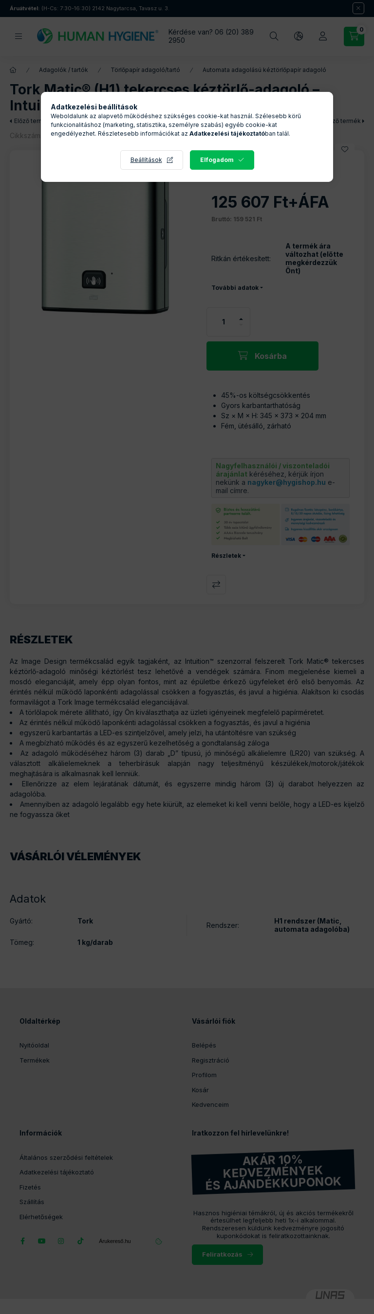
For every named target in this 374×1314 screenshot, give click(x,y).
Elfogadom (217, 159)
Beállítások (146, 159)
